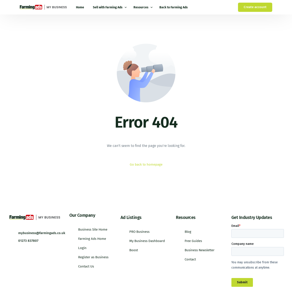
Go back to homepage (146, 165)
